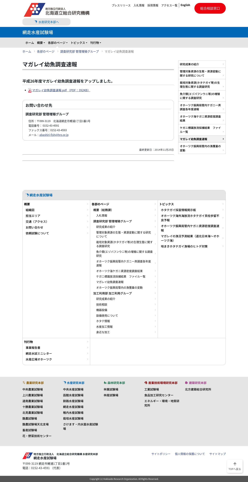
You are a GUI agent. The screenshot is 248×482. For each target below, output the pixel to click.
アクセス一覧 (169, 5)
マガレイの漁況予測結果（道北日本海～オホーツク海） (190, 238)
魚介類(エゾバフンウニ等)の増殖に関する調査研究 (200, 96)
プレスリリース (121, 5)
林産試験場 (111, 395)
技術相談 (101, 304)
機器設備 (101, 310)
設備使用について (107, 316)
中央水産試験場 (73, 389)
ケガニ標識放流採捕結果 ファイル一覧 (200, 130)
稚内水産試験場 (73, 412)
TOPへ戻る (235, 466)
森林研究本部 (114, 382)
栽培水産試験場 (73, 418)
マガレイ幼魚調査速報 (193, 139)
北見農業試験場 (32, 412)
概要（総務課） (103, 210)
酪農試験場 (29, 418)
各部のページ (56, 42)
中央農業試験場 (32, 389)
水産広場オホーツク (39, 359)
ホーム (29, 42)
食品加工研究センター (158, 395)
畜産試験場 (29, 430)
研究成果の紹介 (189, 64)
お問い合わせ (34, 227)
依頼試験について (37, 233)
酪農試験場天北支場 (35, 424)
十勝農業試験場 (32, 406)
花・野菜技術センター (37, 436)
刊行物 (94, 42)
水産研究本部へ (46, 22)
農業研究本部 (33, 382)
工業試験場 (151, 389)
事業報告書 (33, 347)
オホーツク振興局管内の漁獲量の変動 (200, 148)
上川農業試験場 (32, 395)
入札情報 (139, 5)
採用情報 (152, 5)
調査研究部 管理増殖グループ (79, 51)
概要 (40, 42)
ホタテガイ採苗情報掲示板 (178, 210)
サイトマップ (217, 454)
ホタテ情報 (103, 321)
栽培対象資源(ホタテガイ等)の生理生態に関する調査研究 (200, 84)
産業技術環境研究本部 (160, 382)
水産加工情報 (104, 327)
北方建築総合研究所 (198, 389)
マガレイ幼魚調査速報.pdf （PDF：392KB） (59, 90)
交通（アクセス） (37, 221)
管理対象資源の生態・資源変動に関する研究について (200, 73)
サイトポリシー (161, 454)
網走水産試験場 (73, 406)
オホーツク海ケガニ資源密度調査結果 (200, 118)
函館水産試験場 (73, 395)
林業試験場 (111, 389)
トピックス (78, 42)
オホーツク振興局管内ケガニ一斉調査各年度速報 (200, 107)
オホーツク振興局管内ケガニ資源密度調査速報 (190, 228)
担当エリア (33, 215)
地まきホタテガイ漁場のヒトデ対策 (184, 246)
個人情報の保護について (190, 454)
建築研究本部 (195, 382)
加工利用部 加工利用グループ (112, 293)
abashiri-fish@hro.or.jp (54, 135)
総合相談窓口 (210, 8)
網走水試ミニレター (39, 353)
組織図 (30, 210)
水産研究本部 (74, 382)
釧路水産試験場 (73, 401)
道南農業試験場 (32, 401)
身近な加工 (103, 332)
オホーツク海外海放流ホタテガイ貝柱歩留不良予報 (190, 217)
